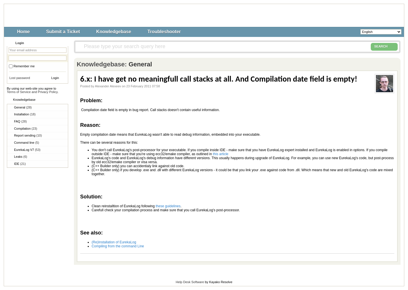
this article (220, 154)
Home (23, 31)
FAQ (20, 121)
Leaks (20, 156)
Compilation (25, 128)
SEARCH (384, 47)
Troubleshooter (164, 31)
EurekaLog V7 (27, 149)
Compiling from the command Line (118, 246)
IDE (20, 163)
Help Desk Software (190, 282)
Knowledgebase (113, 31)
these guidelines (168, 206)
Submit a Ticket (63, 31)
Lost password (19, 78)
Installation (25, 114)
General (23, 107)
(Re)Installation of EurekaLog (114, 242)
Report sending (28, 135)
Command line (26, 142)
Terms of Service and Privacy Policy (32, 92)
